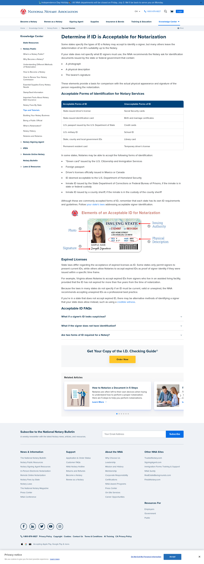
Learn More (99, 402)
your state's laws (96, 204)
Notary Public (52, 28)
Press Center (26, 492)
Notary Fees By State (32, 105)
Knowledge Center (168, 21)
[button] (116, 413)
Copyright (57, 536)
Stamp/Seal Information (33, 92)
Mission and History (114, 466)
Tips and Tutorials (68, 28)
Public (147, 518)
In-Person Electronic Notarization (35, 471)
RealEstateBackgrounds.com (157, 475)
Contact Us (78, 536)
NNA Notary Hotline (75, 466)
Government (150, 513)
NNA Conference (28, 497)
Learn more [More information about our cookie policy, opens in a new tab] (55, 559)
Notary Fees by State (30, 479)
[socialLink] (24, 526)
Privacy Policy (45, 536)
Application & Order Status (78, 458)
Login (179, 11)
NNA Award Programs (115, 484)
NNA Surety (149, 471)
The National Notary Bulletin (33, 458)
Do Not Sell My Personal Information (146, 557)
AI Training (109, 536)
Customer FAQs (73, 462)
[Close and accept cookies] (199, 557)
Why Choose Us (112, 458)
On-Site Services (112, 492)
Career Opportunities (115, 497)
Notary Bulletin (30, 160)
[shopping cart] (171, 11)
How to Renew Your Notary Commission (35, 78)
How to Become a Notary (34, 72)
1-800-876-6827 (29, 536)
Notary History (29, 131)
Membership (111, 471)
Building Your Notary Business (36, 115)
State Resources (31, 42)
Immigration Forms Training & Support (162, 466)
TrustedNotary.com (153, 458)
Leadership (110, 462)
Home (22, 28)
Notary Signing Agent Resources (35, 466)
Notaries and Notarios (32, 136)
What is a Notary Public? (33, 54)
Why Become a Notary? (33, 59)
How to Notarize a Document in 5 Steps (115, 387)
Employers (149, 509)
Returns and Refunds (75, 471)
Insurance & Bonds (115, 21)
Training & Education (141, 21)
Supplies (95, 21)
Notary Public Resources (31, 462)
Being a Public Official (32, 120)
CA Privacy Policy (123, 536)
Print (182, 28)
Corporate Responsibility (116, 475)
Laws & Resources (32, 166)
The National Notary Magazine (34, 488)
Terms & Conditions (93, 536)
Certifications (111, 479)
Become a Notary (28, 21)
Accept (172, 557)
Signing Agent (76, 21)
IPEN (25, 148)
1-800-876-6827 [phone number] (154, 11)
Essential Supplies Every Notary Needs (37, 86)
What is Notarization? (32, 126)
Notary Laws (26, 484)
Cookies (67, 536)
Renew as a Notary (53, 21)
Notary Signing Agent (33, 142)
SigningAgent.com (152, 462)
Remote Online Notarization (33, 475)
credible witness (126, 302)
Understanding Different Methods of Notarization (37, 65)
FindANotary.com (152, 479)
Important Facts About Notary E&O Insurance (36, 98)
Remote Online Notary (34, 154)
